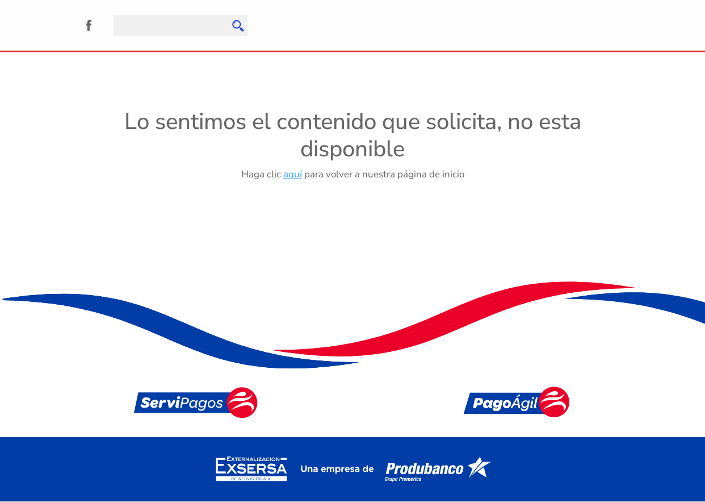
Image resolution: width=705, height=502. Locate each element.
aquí (292, 174)
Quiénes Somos (107, 63)
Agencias (234, 63)
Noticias (288, 63)
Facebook (89, 25)
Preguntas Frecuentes (369, 63)
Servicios (177, 63)
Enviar (237, 25)
